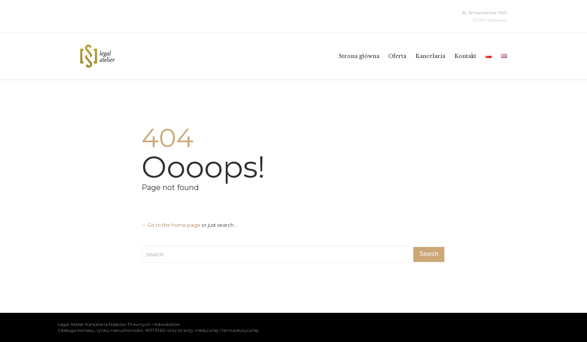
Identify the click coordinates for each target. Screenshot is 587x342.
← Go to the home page (171, 225)
